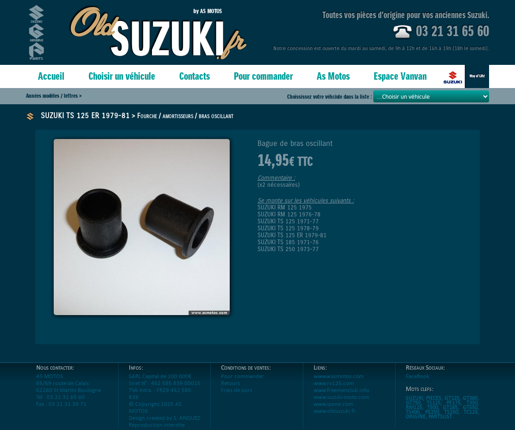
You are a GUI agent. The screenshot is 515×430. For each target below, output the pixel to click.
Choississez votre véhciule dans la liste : (330, 97)
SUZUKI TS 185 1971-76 (288, 242)
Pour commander (263, 76)
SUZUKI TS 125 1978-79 (288, 228)
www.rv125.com (334, 389)
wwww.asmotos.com (339, 382)
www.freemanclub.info (341, 396)
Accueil (51, 76)
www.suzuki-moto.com (341, 403)
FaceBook (417, 382)
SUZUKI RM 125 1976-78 (289, 214)
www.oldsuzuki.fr (335, 417)
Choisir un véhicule (121, 76)
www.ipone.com (333, 410)
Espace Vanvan (400, 76)
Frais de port (236, 396)
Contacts (194, 76)
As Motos (333, 76)
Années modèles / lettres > (54, 96)
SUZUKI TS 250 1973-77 (288, 249)
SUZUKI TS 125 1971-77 (288, 221)
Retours (230, 389)
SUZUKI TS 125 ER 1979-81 (85, 115)
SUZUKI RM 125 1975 (285, 207)
